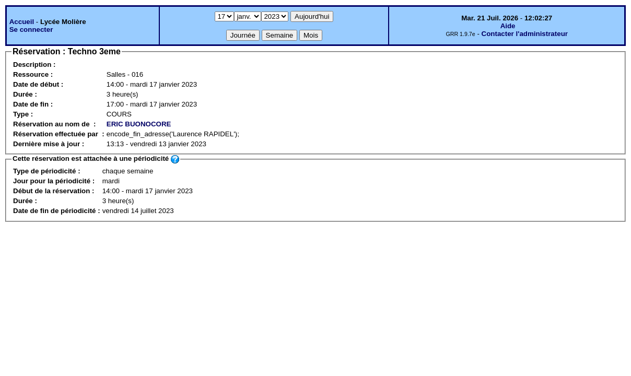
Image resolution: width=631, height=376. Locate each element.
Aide (508, 26)
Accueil (21, 22)
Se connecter (31, 29)
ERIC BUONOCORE (139, 124)
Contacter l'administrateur (525, 34)
